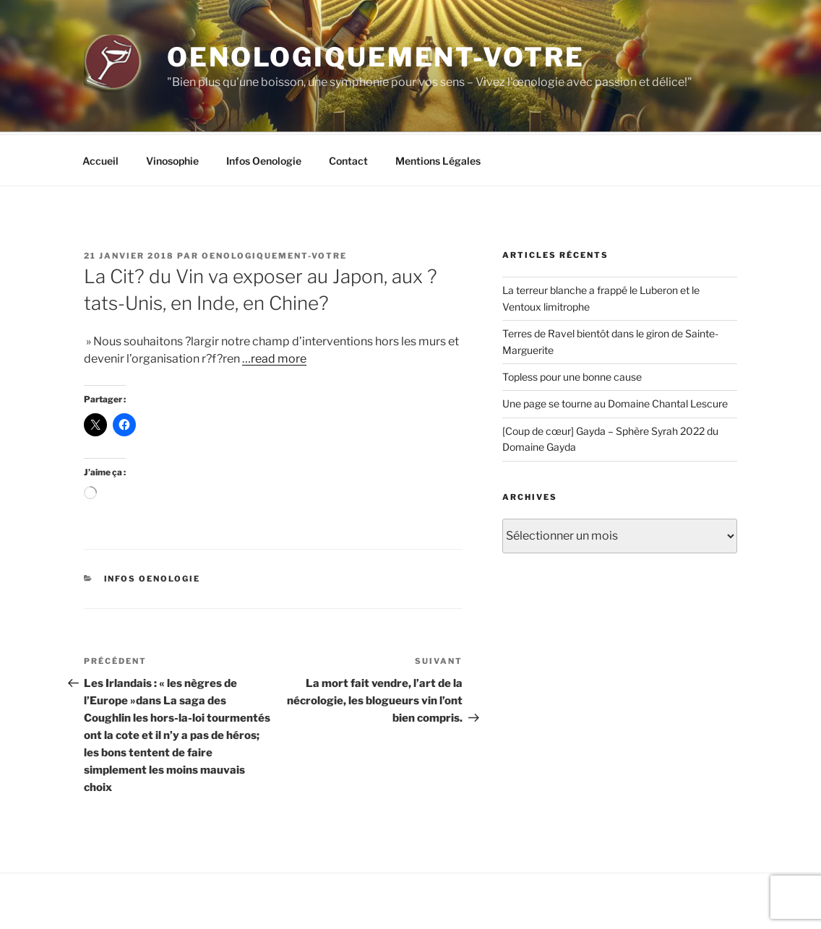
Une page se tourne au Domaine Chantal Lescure (615, 349)
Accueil (100, 106)
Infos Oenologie (263, 106)
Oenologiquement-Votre (375, 57)
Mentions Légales (438, 106)
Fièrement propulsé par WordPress (160, 895)
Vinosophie (172, 106)
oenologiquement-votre (274, 201)
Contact (348, 106)
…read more (274, 304)
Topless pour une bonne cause (572, 322)
